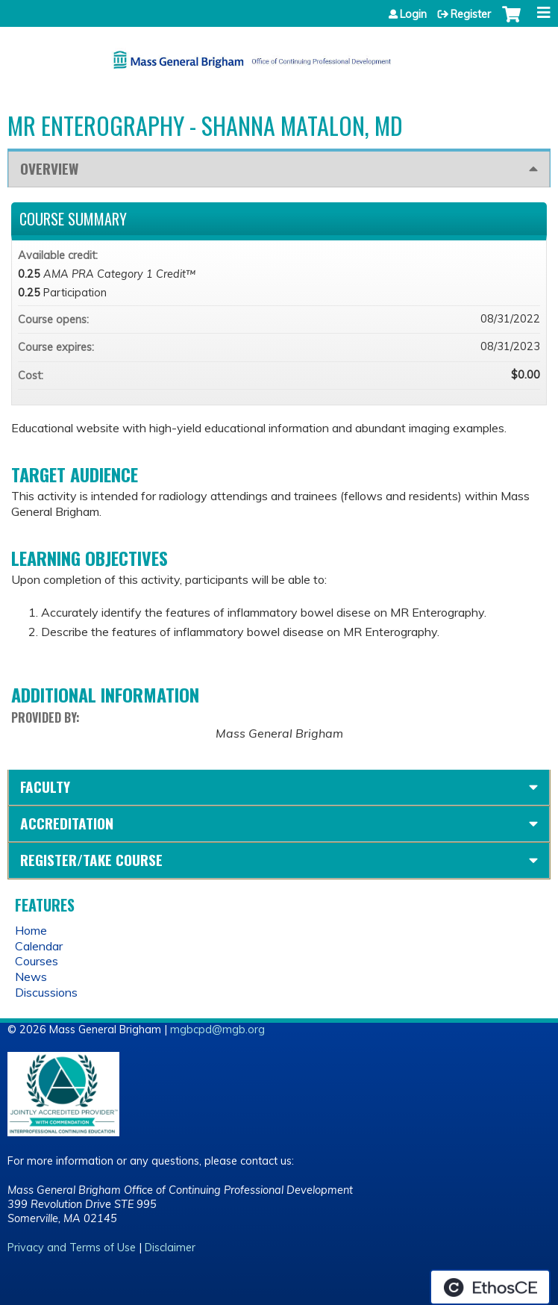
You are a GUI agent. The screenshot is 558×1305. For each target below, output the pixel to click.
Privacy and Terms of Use (71, 1247)
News (31, 976)
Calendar (39, 945)
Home (31, 930)
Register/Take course (91, 859)
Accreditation (66, 823)
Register (471, 14)
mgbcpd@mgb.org (217, 1029)
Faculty (45, 786)
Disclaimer (170, 1247)
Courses (36, 960)
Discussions (46, 992)
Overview (49, 168)
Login (413, 14)
